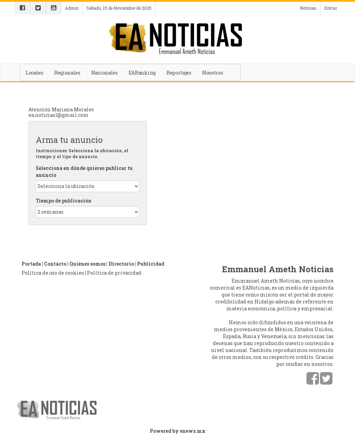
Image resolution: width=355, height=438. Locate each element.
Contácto (55, 263)
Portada (31, 263)
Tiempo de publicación (64, 200)
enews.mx (193, 431)
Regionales (67, 72)
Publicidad (150, 263)
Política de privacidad (114, 272)
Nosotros (212, 72)
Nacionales (104, 72)
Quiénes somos (87, 263)
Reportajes (178, 72)
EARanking (142, 72)
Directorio (121, 263)
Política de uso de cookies (52, 272)
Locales (34, 72)
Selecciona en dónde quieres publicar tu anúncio (84, 171)
